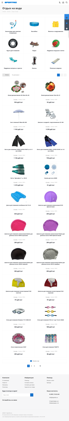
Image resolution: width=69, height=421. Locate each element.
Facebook (7, 403)
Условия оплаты (29, 382)
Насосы (34, 68)
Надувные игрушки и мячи (55, 50)
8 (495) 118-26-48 (54, 394)
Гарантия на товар (30, 387)
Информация (29, 378)
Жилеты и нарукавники (55, 31)
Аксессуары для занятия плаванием (13, 32)
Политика (5, 387)
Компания (5, 378)
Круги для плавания (13, 50)
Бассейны (34, 31)
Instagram (15, 403)
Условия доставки (29, 385)
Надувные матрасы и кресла (13, 68)
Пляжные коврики (55, 68)
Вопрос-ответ (50, 380)
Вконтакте (4, 403)
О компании (5, 380)
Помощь (27, 380)
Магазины (5, 385)
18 (40, 366)
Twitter (11, 403)
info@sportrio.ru (53, 397)
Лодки (34, 50)
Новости (4, 382)
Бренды (49, 382)
